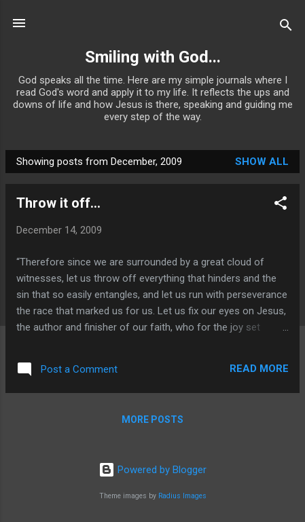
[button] (280, 205)
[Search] (286, 27)
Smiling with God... (153, 57)
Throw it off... (58, 203)
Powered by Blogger (152, 470)
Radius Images (182, 495)
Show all (262, 161)
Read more (259, 368)
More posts (152, 419)
